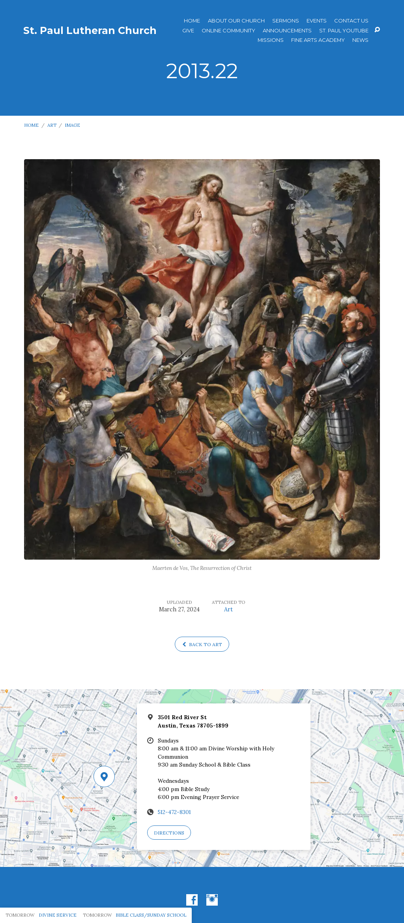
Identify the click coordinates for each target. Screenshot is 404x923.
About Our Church (236, 20)
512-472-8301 (174, 812)
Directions (169, 833)
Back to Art (202, 644)
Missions (271, 40)
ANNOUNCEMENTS (287, 30)
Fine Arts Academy (318, 40)
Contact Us (351, 20)
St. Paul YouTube (343, 30)
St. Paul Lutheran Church (90, 30)
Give (188, 30)
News (360, 40)
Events (317, 20)
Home (192, 20)
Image (72, 125)
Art (51, 125)
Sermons (285, 20)
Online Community (228, 30)
